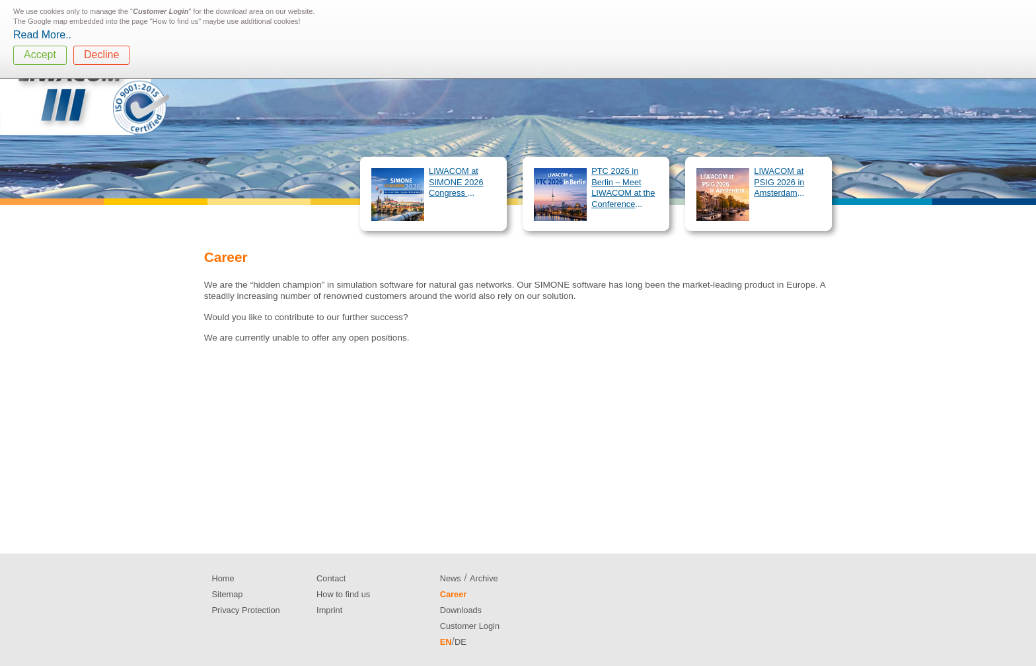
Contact (331, 578)
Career (453, 594)
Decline (101, 54)
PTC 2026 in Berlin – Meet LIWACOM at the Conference (623, 187)
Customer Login (470, 626)
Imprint (329, 610)
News (450, 578)
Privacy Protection (246, 610)
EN (446, 642)
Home (223, 578)
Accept (40, 54)
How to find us (343, 594)
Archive (484, 578)
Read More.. (42, 34)
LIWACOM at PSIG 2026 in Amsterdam (779, 182)
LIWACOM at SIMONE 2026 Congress (456, 182)
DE (460, 642)
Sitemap (227, 594)
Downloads (461, 610)
